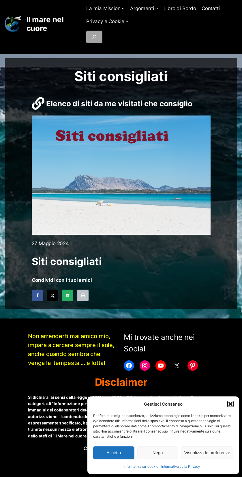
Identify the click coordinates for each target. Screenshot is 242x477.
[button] (230, 404)
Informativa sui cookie (140, 466)
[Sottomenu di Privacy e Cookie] (126, 21)
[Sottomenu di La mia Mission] (123, 8)
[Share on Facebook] (37, 295)
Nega (158, 452)
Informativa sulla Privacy (180, 466)
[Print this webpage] (83, 295)
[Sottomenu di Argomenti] (156, 8)
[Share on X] (52, 295)
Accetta (113, 452)
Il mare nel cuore (45, 24)
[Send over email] (67, 295)
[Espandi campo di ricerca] (94, 37)
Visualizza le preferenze (207, 452)
